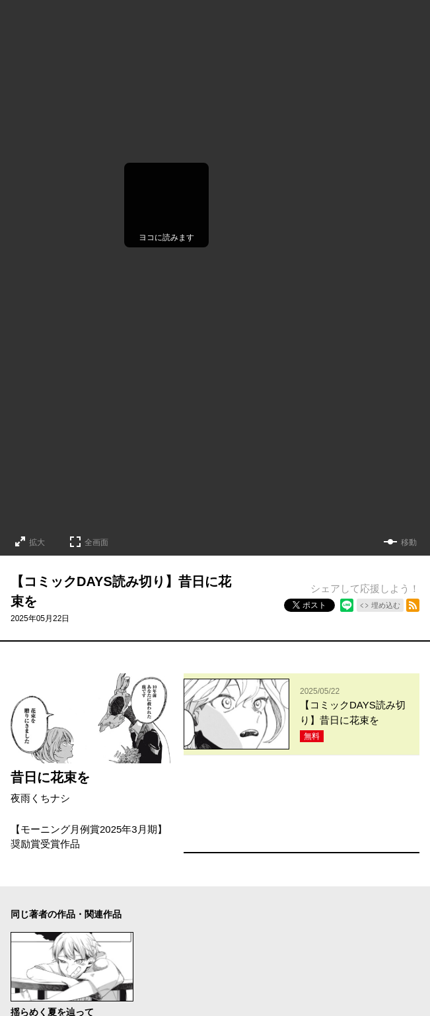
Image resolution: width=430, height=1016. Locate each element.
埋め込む (385, 605)
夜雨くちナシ (40, 798)
